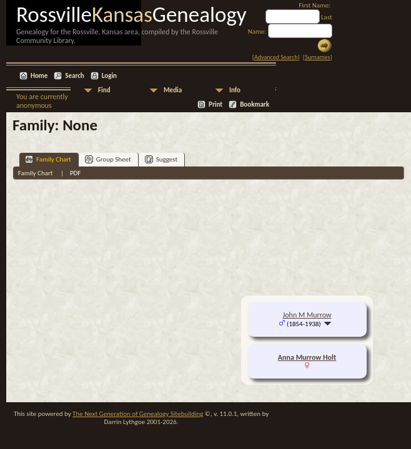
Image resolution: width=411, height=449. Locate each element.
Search (74, 76)
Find (104, 90)
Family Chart (48, 159)
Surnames (317, 57)
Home (39, 76)
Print (215, 104)
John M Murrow (306, 315)
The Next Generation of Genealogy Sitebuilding (137, 414)
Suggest (161, 159)
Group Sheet (108, 159)
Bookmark (254, 104)
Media (173, 90)
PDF (75, 173)
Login (109, 76)
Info (234, 90)
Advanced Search (275, 57)
